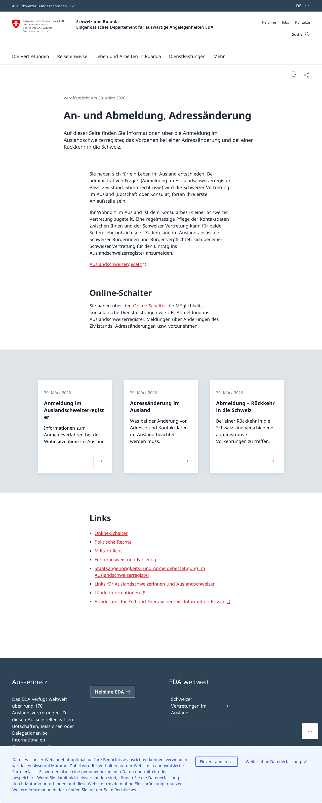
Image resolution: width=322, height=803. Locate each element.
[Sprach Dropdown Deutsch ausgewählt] (301, 6)
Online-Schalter (149, 306)
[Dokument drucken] (293, 75)
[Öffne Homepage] (112, 30)
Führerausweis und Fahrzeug (125, 559)
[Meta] (286, 22)
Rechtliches (125, 789)
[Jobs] (285, 22)
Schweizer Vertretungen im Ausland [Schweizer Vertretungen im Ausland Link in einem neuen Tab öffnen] (200, 706)
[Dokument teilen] (306, 75)
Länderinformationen (117, 593)
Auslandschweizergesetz (116, 264)
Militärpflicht (108, 551)
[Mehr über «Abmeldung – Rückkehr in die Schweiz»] (272, 461)
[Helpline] (269, 22)
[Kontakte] (302, 22)
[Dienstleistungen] (187, 56)
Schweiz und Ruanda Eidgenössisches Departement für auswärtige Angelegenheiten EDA (144, 24)
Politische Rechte (113, 542)
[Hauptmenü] (157, 56)
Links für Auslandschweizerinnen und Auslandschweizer (155, 584)
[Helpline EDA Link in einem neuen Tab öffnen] (113, 692)
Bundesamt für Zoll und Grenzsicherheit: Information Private (160, 601)
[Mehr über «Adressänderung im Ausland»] (185, 461)
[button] (30, 56)
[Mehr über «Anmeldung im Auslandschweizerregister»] (99, 461)
